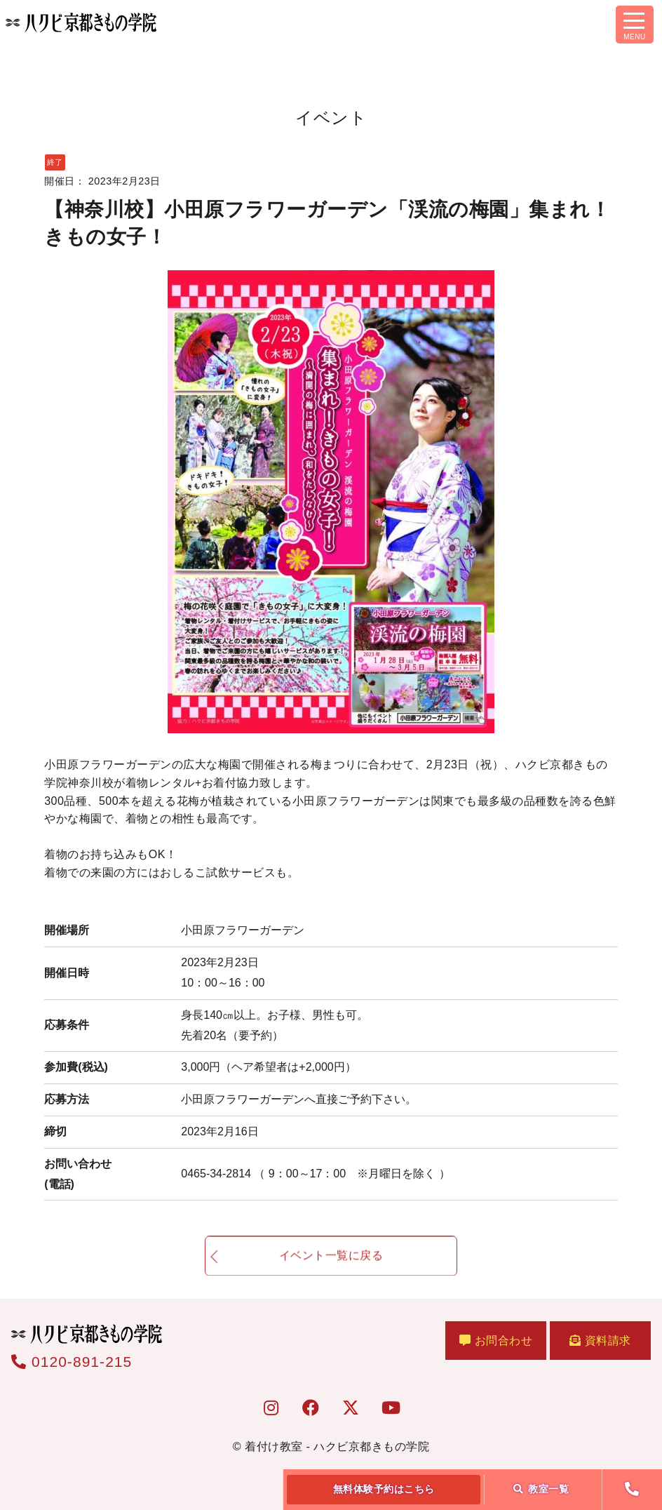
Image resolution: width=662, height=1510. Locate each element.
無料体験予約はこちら (384, 1489)
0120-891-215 (71, 1362)
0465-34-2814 (315, 1174)
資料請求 (599, 1341)
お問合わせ (495, 1341)
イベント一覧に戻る (331, 1263)
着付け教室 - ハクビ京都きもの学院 (337, 1446)
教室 (541, 1489)
